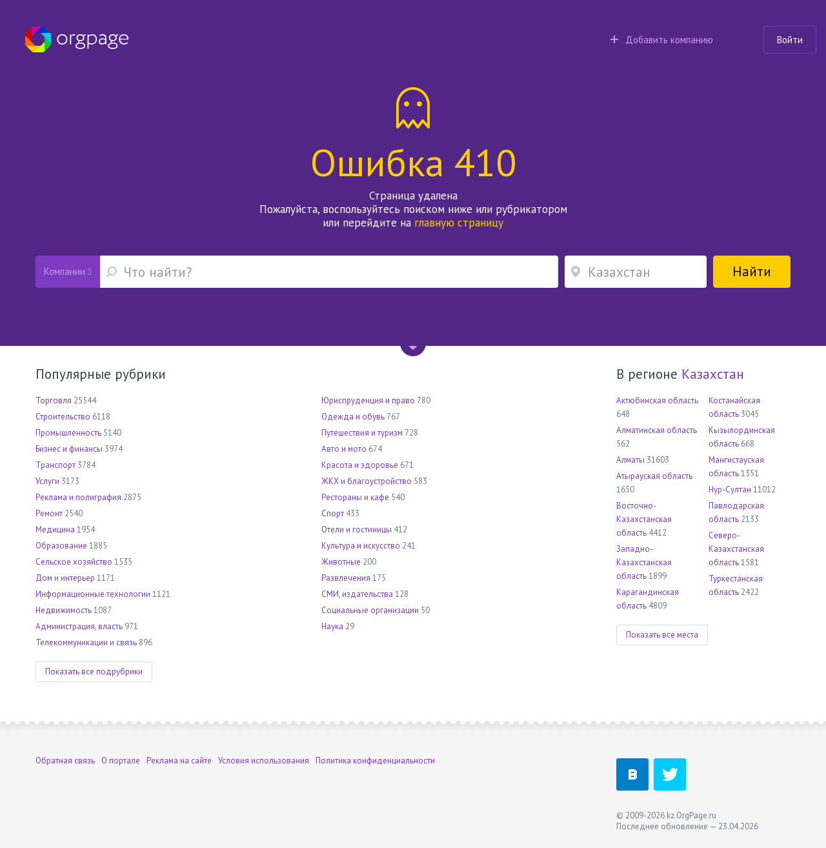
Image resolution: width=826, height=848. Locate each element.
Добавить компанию (661, 40)
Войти (790, 40)
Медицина (55, 529)
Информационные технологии (92, 594)
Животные (341, 561)
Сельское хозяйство (73, 561)
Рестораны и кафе (355, 497)
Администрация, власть (79, 626)
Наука (332, 626)
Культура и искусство (360, 545)
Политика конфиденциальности (375, 760)
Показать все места (662, 634)
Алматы (630, 459)
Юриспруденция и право (368, 400)
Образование (61, 545)
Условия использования (263, 760)
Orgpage (76, 39)
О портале (120, 760)
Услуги (47, 481)
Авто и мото (344, 448)
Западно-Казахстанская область (644, 562)
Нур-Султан (730, 489)
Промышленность (68, 432)
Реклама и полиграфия (78, 497)
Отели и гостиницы (356, 529)
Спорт (332, 513)
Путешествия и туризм (362, 432)
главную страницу (458, 223)
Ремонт (49, 513)
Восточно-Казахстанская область (644, 519)
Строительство (62, 416)
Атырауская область (654, 475)
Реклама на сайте (179, 760)
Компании (67, 271)
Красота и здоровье (359, 464)
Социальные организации (370, 610)
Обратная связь (65, 760)
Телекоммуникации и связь (86, 642)
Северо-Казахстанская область (736, 549)
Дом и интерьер (65, 577)
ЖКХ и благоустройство (366, 481)
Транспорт (55, 464)
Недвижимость (63, 610)
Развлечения (345, 577)
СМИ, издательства (357, 594)
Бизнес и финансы (69, 448)
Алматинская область (656, 430)
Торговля (53, 400)
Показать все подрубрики (94, 671)
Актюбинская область (657, 400)
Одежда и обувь (353, 416)
